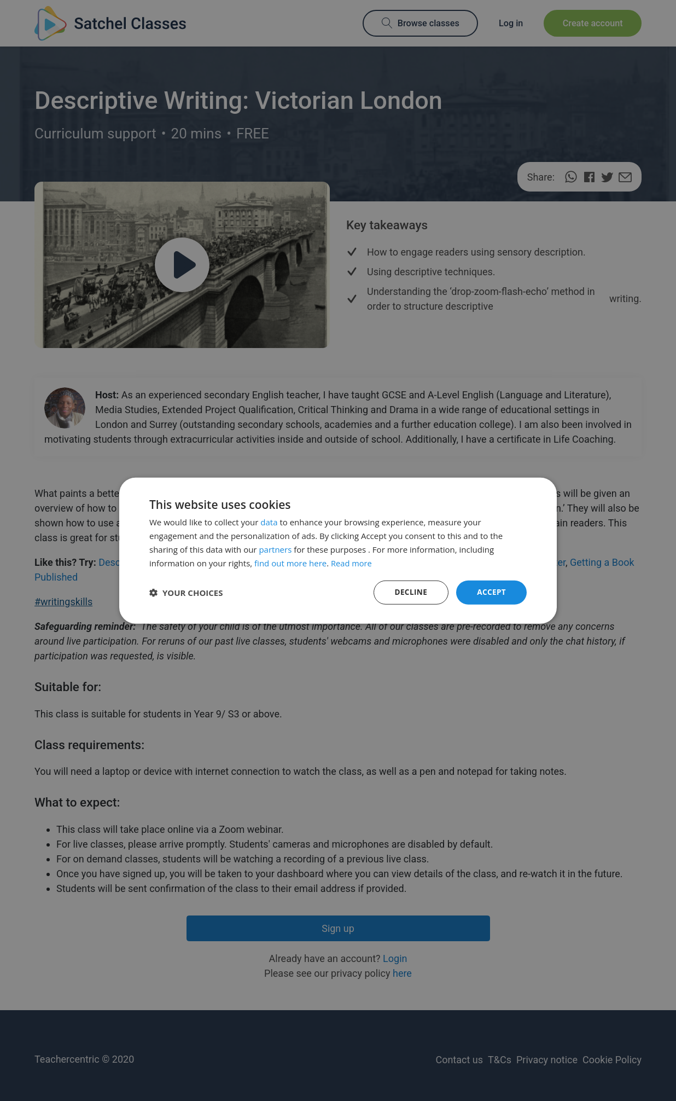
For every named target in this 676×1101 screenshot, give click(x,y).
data (268, 521)
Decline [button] (410, 592)
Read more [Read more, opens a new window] (352, 562)
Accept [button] (491, 592)
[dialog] (338, 550)
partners (275, 548)
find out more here (290, 562)
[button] (186, 593)
